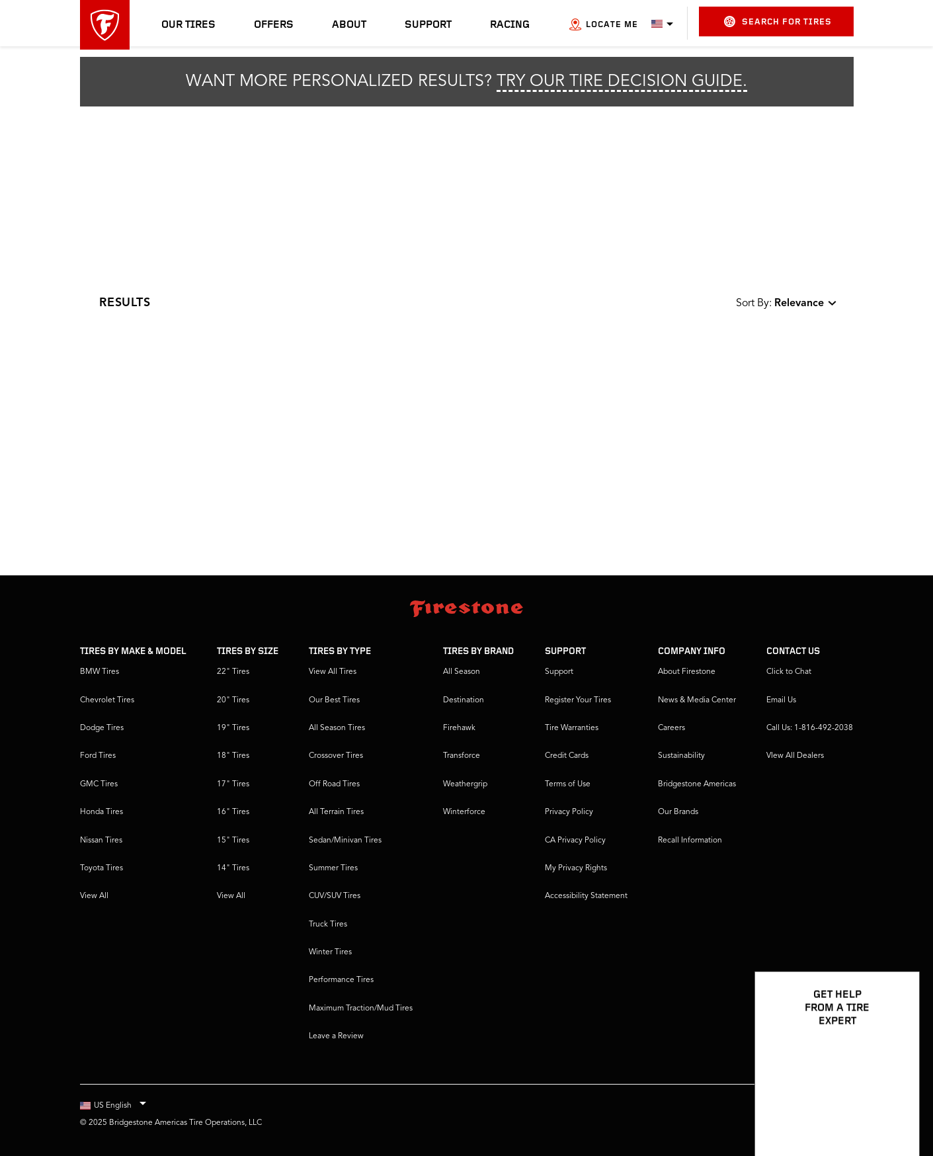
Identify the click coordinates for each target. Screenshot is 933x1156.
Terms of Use (567, 784)
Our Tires (188, 25)
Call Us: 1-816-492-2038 (809, 728)
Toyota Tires (101, 868)
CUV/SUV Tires (334, 896)
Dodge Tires (102, 728)
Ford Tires (98, 756)
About (349, 25)
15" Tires (233, 841)
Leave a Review (336, 1036)
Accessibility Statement (586, 896)
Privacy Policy (569, 812)
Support (428, 25)
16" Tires (233, 812)
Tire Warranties (571, 728)
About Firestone (686, 672)
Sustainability (681, 756)
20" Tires (233, 700)
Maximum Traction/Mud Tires (361, 1008)
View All (94, 896)
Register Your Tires (578, 700)
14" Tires (233, 868)
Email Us (781, 700)
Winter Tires (330, 952)
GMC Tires (99, 784)
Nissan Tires (101, 841)
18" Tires (233, 756)
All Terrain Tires (336, 812)
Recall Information (690, 841)
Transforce (461, 756)
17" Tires (233, 784)
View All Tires (332, 672)
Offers (274, 25)
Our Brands (678, 812)
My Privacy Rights (576, 868)
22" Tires (233, 672)
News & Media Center (697, 700)
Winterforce (464, 812)
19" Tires (233, 728)
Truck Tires (328, 925)
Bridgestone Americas (697, 784)
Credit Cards (566, 756)
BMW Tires (99, 672)
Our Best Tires (334, 700)
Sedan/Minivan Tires (345, 841)
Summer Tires (333, 868)
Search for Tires (778, 21)
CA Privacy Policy (575, 841)
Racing (510, 25)
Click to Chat (788, 672)
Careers (671, 728)
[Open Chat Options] (894, 1108)
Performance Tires (341, 980)
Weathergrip (465, 784)
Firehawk (459, 728)
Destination (463, 700)
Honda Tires (101, 812)
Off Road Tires (334, 784)
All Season (461, 672)
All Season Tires (337, 728)
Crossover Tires (336, 756)
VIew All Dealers (795, 756)
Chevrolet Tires (107, 700)
